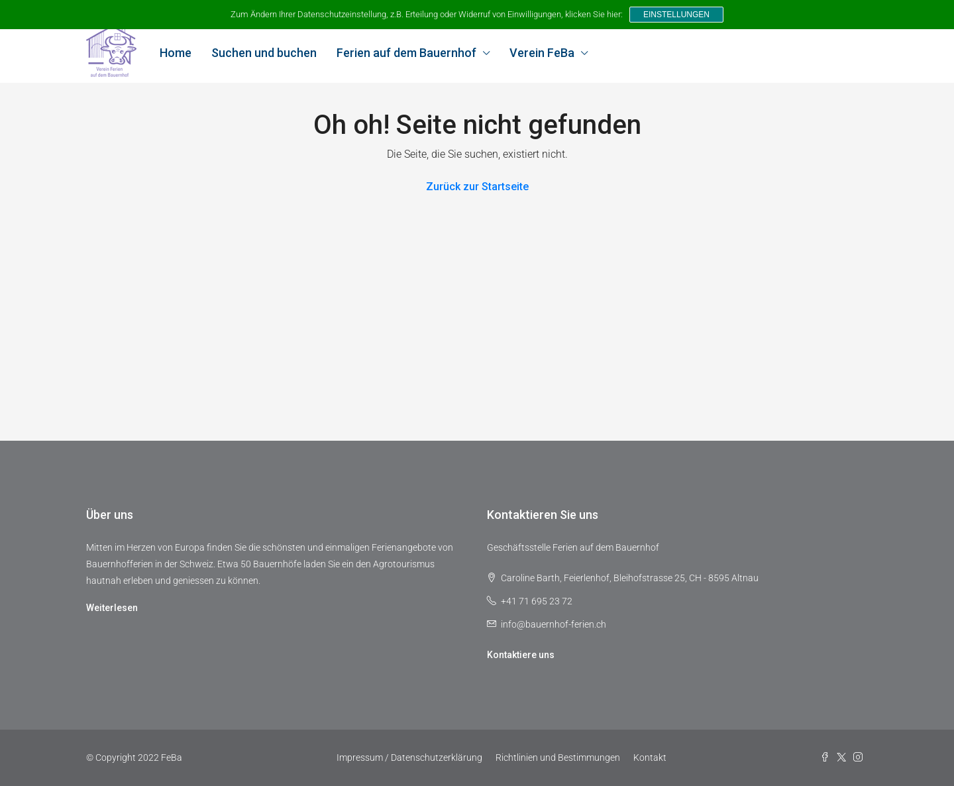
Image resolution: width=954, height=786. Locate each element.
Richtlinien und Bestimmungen (558, 757)
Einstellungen (676, 14)
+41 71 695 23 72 (536, 601)
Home (175, 53)
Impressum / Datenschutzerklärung (409, 757)
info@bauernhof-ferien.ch (553, 624)
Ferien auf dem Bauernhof (406, 53)
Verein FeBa (541, 53)
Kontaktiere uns (521, 654)
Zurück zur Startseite (477, 186)
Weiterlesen (112, 607)
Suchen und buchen (264, 53)
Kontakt (649, 757)
